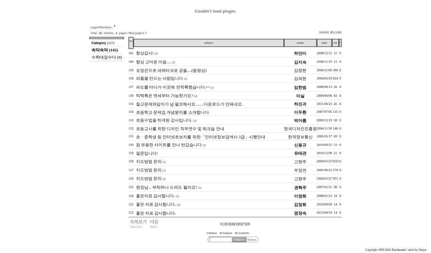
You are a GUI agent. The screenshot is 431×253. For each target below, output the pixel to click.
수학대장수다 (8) (107, 57)
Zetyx (423, 249)
